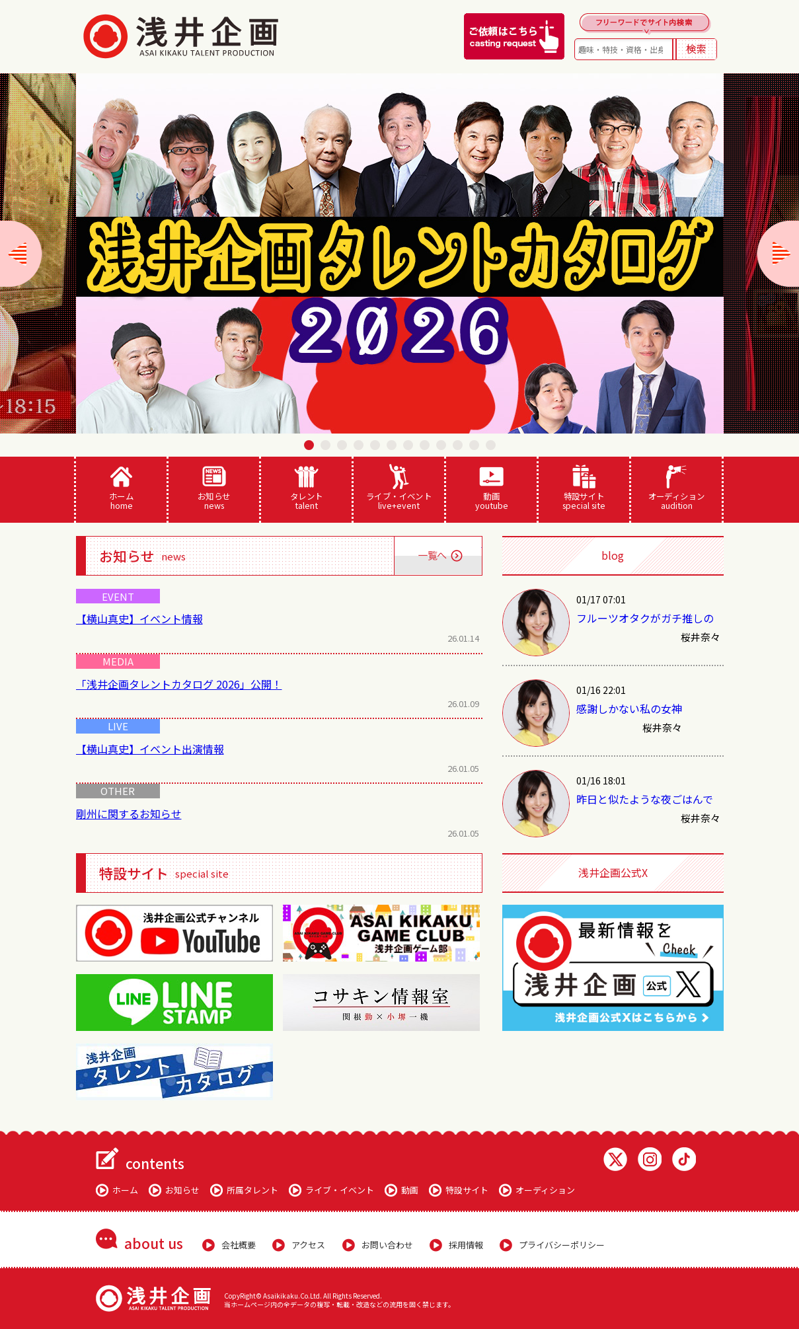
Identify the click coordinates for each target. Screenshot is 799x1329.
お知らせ (214, 488)
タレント (306, 488)
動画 (491, 488)
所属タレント (252, 1190)
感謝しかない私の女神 (629, 708)
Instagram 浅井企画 (650, 1159)
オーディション (676, 488)
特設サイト (584, 488)
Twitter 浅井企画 (615, 1159)
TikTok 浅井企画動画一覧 (684, 1159)
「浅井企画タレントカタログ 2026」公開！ (179, 684)
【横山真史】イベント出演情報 (150, 749)
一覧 (438, 556)
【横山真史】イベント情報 (139, 619)
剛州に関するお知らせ (129, 813)
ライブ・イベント (399, 488)
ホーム (121, 488)
